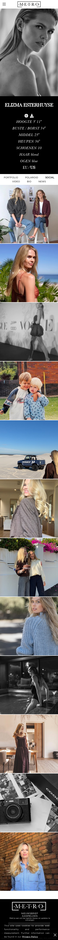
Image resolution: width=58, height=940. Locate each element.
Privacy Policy (30, 937)
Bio (29, 181)
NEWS (42, 181)
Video (16, 181)
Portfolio (11, 177)
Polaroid (31, 177)
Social (49, 177)
